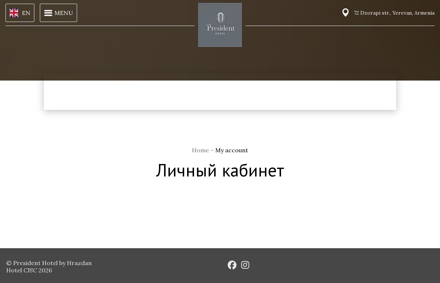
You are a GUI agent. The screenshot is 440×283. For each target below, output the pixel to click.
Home (201, 150)
